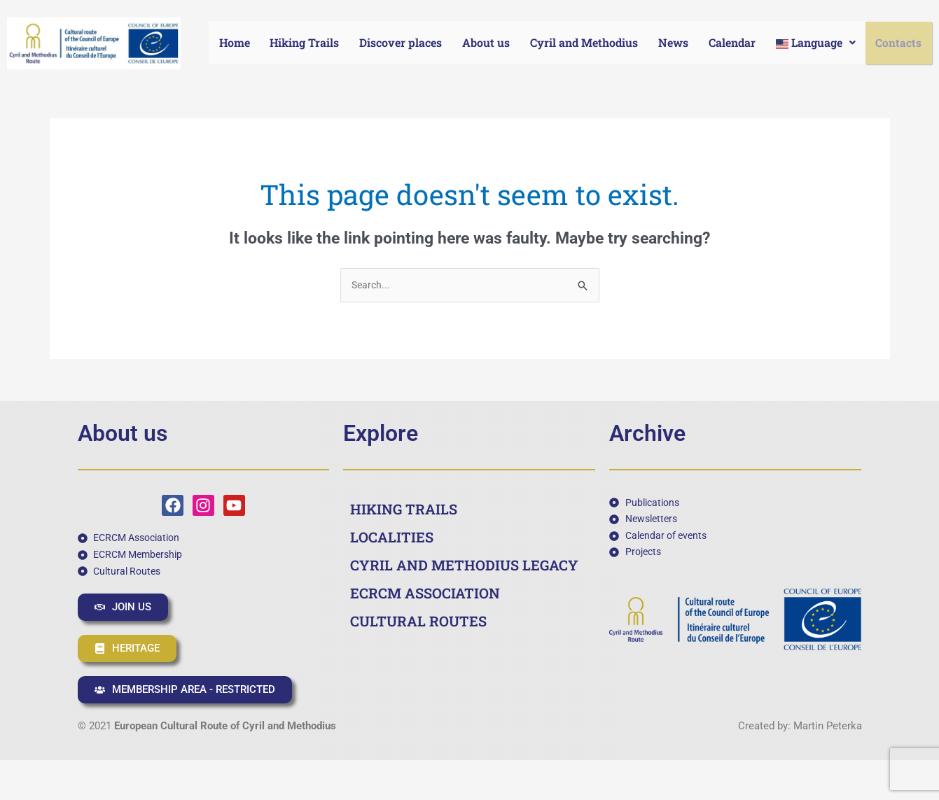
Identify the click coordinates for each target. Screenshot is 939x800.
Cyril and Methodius (585, 42)
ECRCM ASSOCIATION (425, 593)
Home (234, 42)
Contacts (899, 43)
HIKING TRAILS (403, 509)
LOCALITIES (391, 537)
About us (487, 42)
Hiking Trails (305, 42)
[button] (817, 42)
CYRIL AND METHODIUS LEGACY (464, 565)
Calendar (734, 42)
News (675, 42)
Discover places (401, 42)
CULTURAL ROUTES (418, 621)
